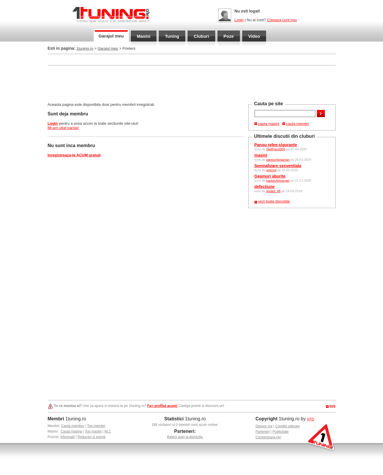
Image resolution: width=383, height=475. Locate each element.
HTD (310, 419)
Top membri (96, 426)
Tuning (172, 36)
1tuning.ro (84, 48)
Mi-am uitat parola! (63, 128)
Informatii (67, 437)
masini (260, 155)
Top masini (93, 431)
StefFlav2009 (275, 149)
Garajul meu (111, 35)
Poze (229, 36)
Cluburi (201, 36)
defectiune (264, 186)
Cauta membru (72, 426)
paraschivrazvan (277, 159)
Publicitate (280, 432)
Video (254, 36)
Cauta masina (71, 431)
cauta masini (268, 124)
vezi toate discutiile (274, 201)
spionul (271, 170)
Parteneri (263, 432)
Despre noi (264, 426)
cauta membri (297, 124)
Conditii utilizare (287, 426)
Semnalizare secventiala (277, 165)
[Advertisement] (192, 83)
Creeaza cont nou (282, 20)
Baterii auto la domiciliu (185, 437)
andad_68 (273, 191)
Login (239, 20)
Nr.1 (107, 431)
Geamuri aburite (270, 176)
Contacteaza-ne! (268, 437)
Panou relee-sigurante (275, 144)
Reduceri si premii (92, 437)
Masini (144, 36)
